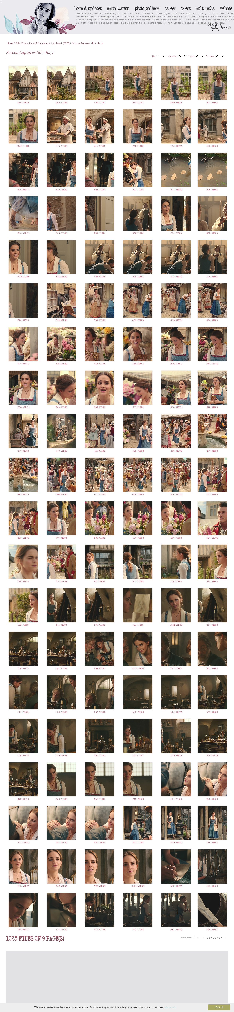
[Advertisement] (97, 982)
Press (185, 8)
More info (170, 1007)
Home (10, 43)
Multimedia (205, 8)
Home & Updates (87, 8)
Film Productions (25, 43)
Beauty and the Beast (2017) (53, 43)
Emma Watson (118, 8)
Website (226, 8)
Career (170, 8)
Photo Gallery (147, 8)
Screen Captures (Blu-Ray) (87, 43)
